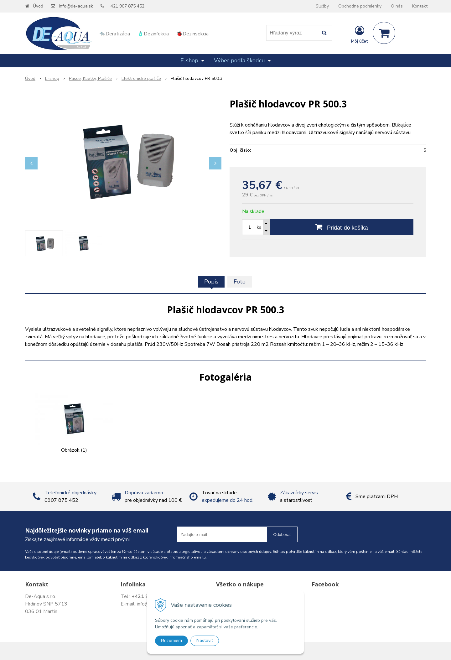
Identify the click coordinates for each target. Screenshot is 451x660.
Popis (211, 281)
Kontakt (420, 6)
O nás (397, 6)
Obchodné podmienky (359, 6)
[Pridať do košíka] (341, 227)
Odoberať (282, 534)
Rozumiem (171, 640)
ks (259, 227)
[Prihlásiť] (359, 34)
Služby (322, 6)
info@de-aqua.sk (76, 6)
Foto (240, 281)
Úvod (38, 6)
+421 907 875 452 (126, 6)
